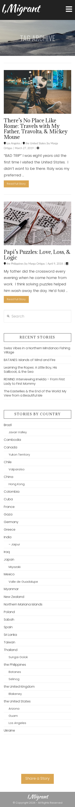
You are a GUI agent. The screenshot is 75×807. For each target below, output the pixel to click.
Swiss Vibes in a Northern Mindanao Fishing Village (37, 350)
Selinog (14, 679)
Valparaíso (17, 469)
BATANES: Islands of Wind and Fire (29, 360)
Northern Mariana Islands (23, 604)
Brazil (8, 425)
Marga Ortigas (36, 263)
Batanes (15, 672)
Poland (9, 612)
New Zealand (14, 596)
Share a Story (37, 778)
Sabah (9, 619)
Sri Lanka (10, 634)
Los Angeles (13, 143)
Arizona (14, 709)
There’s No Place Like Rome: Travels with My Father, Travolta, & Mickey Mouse (36, 128)
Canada (10, 447)
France (9, 506)
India (7, 537)
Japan (9, 559)
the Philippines (15, 263)
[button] (69, 9)
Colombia (11, 491)
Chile (8, 462)
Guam (13, 716)
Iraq (7, 552)
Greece (9, 529)
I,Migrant (20, 8)
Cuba (8, 499)
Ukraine (9, 730)
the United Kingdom (19, 686)
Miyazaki (15, 567)
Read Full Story (16, 183)
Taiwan (9, 642)
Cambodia (12, 439)
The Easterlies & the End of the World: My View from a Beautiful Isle (35, 393)
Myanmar (11, 589)
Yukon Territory (19, 455)
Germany (11, 522)
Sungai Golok (18, 657)
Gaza (8, 514)
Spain (8, 627)
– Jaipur (14, 544)
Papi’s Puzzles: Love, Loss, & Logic (37, 254)
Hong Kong (17, 484)
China (8, 477)
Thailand (10, 650)
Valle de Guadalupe (23, 582)
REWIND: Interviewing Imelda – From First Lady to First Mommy (34, 381)
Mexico (9, 574)
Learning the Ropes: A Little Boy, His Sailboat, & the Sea (30, 369)
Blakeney (15, 694)
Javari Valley (18, 432)
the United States (35, 143)
